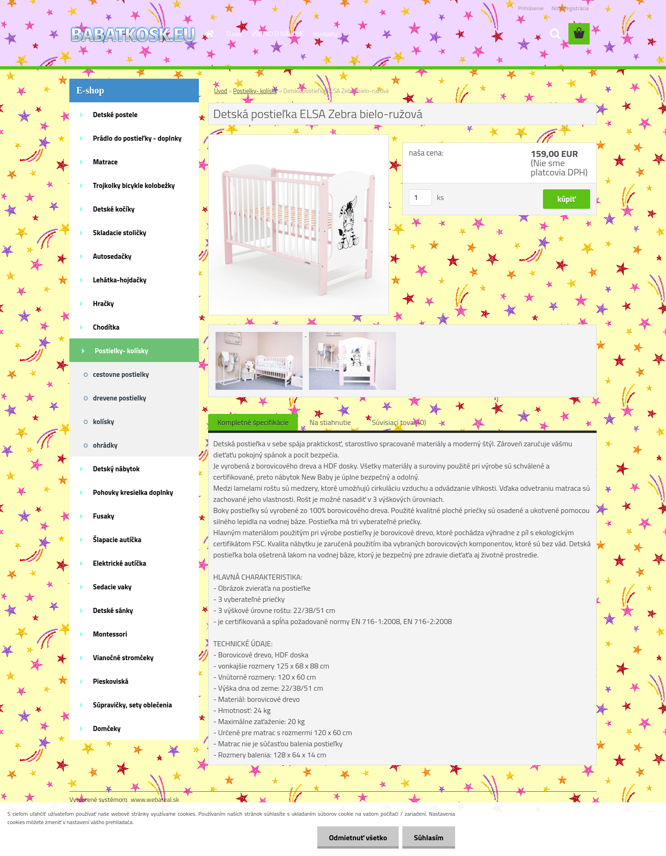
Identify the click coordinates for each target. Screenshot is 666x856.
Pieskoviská (111, 681)
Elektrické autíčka (119, 563)
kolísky (103, 421)
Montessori (110, 634)
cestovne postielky (121, 374)
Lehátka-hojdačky (120, 280)
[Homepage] (209, 33)
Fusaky (103, 516)
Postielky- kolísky (121, 350)
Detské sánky (113, 610)
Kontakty (325, 33)
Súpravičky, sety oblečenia (132, 705)
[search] (555, 33)
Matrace (105, 161)
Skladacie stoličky (119, 232)
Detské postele (115, 114)
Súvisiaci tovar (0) (399, 422)
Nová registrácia (570, 8)
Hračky (103, 303)
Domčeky (107, 728)
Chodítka (106, 327)
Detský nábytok (116, 468)
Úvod (220, 90)
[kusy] (420, 197)
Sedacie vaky (112, 586)
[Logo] (133, 34)
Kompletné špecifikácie (253, 422)
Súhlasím (429, 837)
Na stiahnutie (330, 422)
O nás (234, 33)
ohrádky (105, 445)
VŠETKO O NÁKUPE (277, 33)
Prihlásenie (530, 8)
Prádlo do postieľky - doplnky (137, 138)
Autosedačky (112, 256)
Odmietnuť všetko (358, 837)
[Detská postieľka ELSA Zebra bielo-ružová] (298, 138)
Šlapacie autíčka (117, 539)
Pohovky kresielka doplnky (133, 492)
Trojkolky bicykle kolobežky (134, 185)
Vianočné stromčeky (123, 657)
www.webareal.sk (155, 799)
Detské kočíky (114, 209)
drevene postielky (119, 398)
